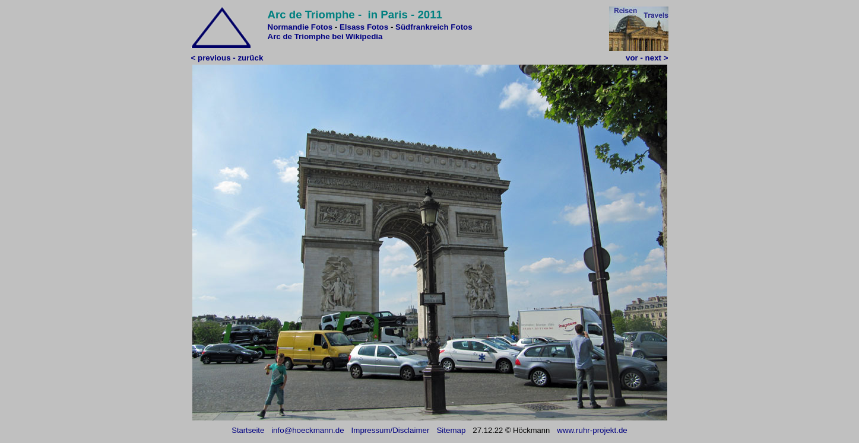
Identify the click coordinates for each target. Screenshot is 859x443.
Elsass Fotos (364, 27)
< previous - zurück (227, 57)
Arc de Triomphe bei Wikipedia (325, 36)
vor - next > (647, 57)
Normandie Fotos (300, 27)
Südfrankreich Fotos (434, 27)
